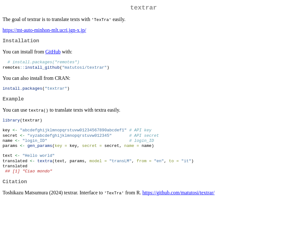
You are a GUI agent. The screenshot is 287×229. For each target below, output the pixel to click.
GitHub (52, 54)
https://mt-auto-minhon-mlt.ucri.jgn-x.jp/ (44, 31)
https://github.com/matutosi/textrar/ (178, 206)
